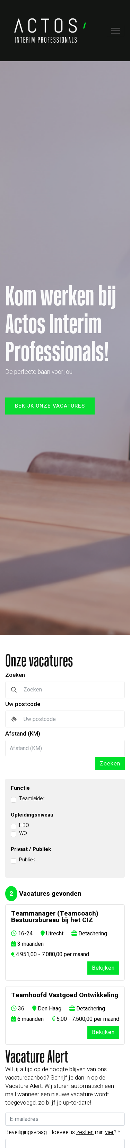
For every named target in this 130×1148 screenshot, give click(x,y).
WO (23, 833)
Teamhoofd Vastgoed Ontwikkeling (64, 995)
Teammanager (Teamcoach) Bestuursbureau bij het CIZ (54, 917)
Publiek (27, 859)
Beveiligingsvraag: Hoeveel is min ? (62, 1132)
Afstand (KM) (22, 733)
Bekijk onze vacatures (50, 406)
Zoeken (15, 675)
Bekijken (103, 968)
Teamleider (31, 798)
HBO (24, 825)
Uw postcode (22, 704)
